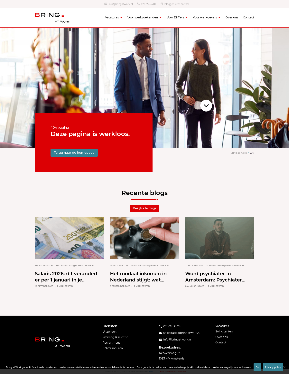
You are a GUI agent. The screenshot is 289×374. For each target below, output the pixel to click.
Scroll (206, 106)
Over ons (232, 17)
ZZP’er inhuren (113, 348)
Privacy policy (273, 367)
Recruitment (111, 342)
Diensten (110, 326)
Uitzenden (110, 331)
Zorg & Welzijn (44, 265)
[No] (284, 367)
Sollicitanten (224, 331)
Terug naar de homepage (74, 152)
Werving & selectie (115, 337)
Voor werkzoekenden (142, 17)
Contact (248, 17)
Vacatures (112, 17)
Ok (257, 367)
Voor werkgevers (205, 17)
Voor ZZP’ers (175, 17)
